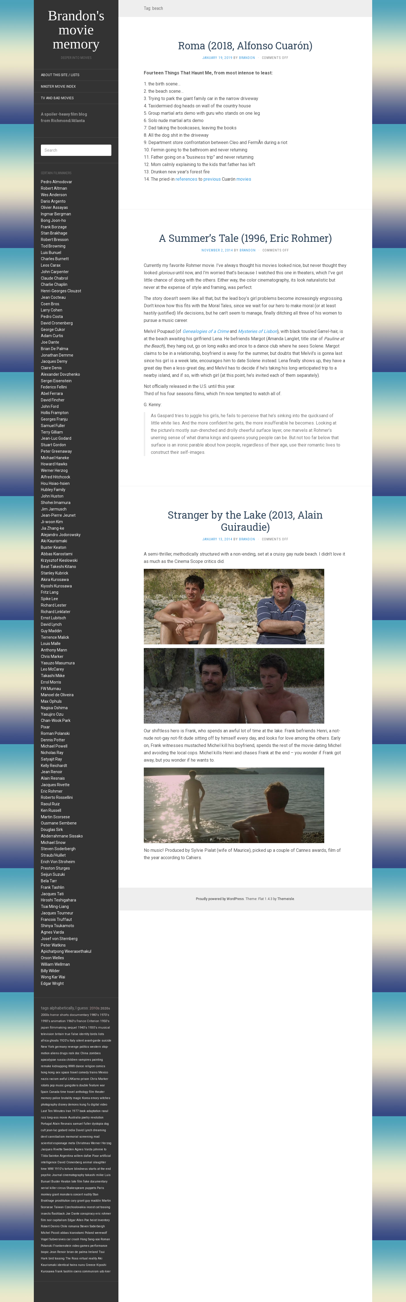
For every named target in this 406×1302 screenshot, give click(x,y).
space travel (69, 1072)
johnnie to (99, 1149)
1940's (82, 1027)
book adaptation (90, 1111)
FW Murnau (51, 688)
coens (77, 1271)
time (44, 1169)
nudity (88, 1194)
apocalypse (48, 1060)
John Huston (52, 496)
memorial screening (79, 1137)
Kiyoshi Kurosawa (56, 586)
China (84, 1053)
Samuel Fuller (53, 425)
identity (84, 1034)
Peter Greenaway (56, 451)
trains (94, 1072)
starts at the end (100, 1169)
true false (71, 1034)
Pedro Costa (52, 316)
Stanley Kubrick (54, 573)
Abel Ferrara (52, 393)
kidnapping (59, 1066)
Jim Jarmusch (54, 509)
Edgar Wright (52, 983)
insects (46, 1213)
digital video (99, 1104)
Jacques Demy (54, 361)
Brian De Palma (54, 348)
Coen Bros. (50, 304)
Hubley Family (53, 489)
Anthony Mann (54, 650)
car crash (73, 1239)
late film (76, 1181)
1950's (104, 1021)
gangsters (71, 1085)
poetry (85, 1117)
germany (61, 1047)
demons (73, 1104)
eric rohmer (103, 1213)
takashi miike (94, 1175)
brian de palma (77, 1252)
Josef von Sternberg (59, 938)
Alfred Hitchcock (55, 477)
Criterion (93, 1021)
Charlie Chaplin (54, 284)
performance (98, 1246)
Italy (72, 1040)
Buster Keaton (53, 547)
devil (44, 1137)
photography (49, 1104)
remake (46, 1066)
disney (62, 1104)
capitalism (60, 1220)
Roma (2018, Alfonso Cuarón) (245, 45)
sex (58, 1072)
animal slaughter (94, 1162)
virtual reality (88, 1258)
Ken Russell (51, 810)
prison (85, 1079)
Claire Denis (51, 368)
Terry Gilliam (52, 432)
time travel (67, 1092)
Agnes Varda (52, 932)
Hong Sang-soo (90, 1239)
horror (54, 1015)
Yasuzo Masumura (58, 663)
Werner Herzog (54, 470)
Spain (44, 1092)
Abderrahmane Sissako (62, 836)
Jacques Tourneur (57, 913)
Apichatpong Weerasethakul (66, 951)
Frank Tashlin (52, 887)
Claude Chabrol (54, 278)
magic (77, 1098)
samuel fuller (82, 1124)
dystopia (97, 1124)
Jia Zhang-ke (52, 528)
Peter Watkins (53, 945)
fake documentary (95, 1181)
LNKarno (74, 1079)
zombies (95, 1053)
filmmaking (58, 1027)
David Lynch (51, 624)
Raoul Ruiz (50, 804)
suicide (106, 1040)
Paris (100, 1188)
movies (244, 179)
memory (46, 1098)
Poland (89, 1233)
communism (90, 1271)
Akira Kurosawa (55, 579)
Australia (74, 1117)
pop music (57, 1085)
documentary (79, 1015)
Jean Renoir (51, 772)
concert (78, 1194)
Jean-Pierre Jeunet (58, 515)
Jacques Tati (52, 894)
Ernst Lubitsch (53, 618)
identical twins (67, 1265)
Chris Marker (52, 656)
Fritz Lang (49, 592)
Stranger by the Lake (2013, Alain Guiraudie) (245, 521)
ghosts (54, 1040)
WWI (51, 1169)
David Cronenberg (57, 323)
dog (106, 1124)
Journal (57, 1175)
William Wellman (55, 964)
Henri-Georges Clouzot (61, 291)
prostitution (62, 1200)
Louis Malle (51, 643)
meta (71, 1143)
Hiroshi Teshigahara (58, 900)
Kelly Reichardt (54, 765)
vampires (84, 1060)
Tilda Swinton (50, 1156)
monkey (46, 1194)
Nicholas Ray (52, 752)
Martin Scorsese (55, 817)
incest (91, 1207)
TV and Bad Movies (57, 98)
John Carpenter (55, 271)
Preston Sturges (55, 868)
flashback (58, 1213)
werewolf (101, 1233)
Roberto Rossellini (57, 797)
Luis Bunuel (51, 252)
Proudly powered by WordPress (220, 899)
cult (43, 1130)
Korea (86, 1098)
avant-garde (93, 1040)
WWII (71, 1066)
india (71, 1130)
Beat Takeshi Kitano (58, 566)
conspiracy (87, 1213)
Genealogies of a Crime (205, 331)
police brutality (62, 1098)
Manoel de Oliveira (57, 695)
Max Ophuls (51, 701)
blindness (81, 1169)
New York (47, 1047)
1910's (59, 1169)
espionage (60, 1143)
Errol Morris (51, 682)
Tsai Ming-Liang (55, 906)
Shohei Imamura (55, 502)
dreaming (99, 1130)
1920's (64, 1040)
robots (45, 1085)
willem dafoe (82, 1156)
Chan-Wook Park (55, 720)
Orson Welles (52, 958)
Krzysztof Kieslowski (59, 560)
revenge (73, 1047)
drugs (64, 1053)
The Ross (71, 1258)
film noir (46, 1220)
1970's (104, 1015)
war (102, 1085)
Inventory (104, 1220)
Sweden (68, 1149)
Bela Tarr (49, 881)
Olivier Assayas (54, 207)
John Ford (50, 406)
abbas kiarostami (72, 1233)
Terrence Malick (55, 637)
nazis (44, 1079)
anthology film (85, 1092)
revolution (97, 1117)
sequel (72, 1027)
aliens (54, 1053)
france (81, 1021)
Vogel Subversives (53, 1239)
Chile (63, 1226)
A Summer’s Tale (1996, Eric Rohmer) (245, 238)
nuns (81, 1265)
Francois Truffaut (56, 919)
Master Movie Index (58, 87)
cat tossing (103, 1207)
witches (105, 1098)
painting (97, 1060)
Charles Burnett (55, 259)
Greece (91, 1265)
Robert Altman (54, 188)
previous (212, 179)
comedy (84, 1072)
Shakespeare (75, 1188)
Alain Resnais (53, 778)
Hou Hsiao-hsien (55, 483)
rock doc (74, 1053)
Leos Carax (51, 265)
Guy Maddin (51, 631)
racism (54, 1079)
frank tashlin (64, 1271)
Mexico (103, 1072)
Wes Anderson (54, 195)
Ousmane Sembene (59, 823)
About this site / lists (60, 75)
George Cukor (53, 329)
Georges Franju (54, 419)
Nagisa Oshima (54, 708)
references (186, 179)
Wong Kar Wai (53, 977)
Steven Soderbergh (58, 848)
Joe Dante (50, 342)
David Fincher (53, 400)
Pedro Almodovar (56, 182)
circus (62, 1188)
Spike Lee (49, 598)
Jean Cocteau (53, 297)
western (95, 1047)
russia (61, 1060)
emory (95, 1098)
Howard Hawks (54, 464)
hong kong (48, 1072)
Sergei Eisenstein (56, 381)
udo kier (105, 1271)
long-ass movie (57, 1117)
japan (45, 1027)
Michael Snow (53, 842)
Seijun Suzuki (53, 874)
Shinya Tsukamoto (57, 925)
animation (58, 1021)
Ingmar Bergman (56, 214)
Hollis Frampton (55, 412)
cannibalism (56, 1137)
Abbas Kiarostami (56, 554)
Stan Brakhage (54, 233)
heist (93, 1220)
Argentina (66, 1156)
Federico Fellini (54, 387)
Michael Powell (54, 746)
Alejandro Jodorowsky (61, 534)
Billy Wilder (50, 971)
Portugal (46, 1124)
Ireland (93, 1252)
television (47, 1034)
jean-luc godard (57, 1130)
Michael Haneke (55, 458)
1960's (71, 1021)
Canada (54, 1092)
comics (100, 1066)
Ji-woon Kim (52, 522)
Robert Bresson (55, 239)
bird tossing (56, 1258)
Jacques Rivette (55, 784)
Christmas (83, 1143)
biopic (45, 1252)
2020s (105, 1008)
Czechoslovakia (75, 1207)
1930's (92, 1027)
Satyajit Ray (51, 759)
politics (84, 1047)
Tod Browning (53, 246)
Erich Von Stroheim (58, 861)
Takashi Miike (53, 675)
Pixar (45, 727)
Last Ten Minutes (53, 1111)
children (72, 1060)
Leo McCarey (52, 669)
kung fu (85, 1104)
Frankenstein (62, 1246)
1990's (45, 1021)
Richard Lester (54, 605)
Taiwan (59, 1207)
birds (93, 1034)
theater (100, 1092)
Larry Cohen (51, 310)
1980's (94, 1015)
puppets (90, 1188)
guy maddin (93, 1200)
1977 (75, 1111)
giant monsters (62, 1194)
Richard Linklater (55, 611)
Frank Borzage (54, 227)
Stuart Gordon (53, 445)
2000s (45, 1015)
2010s (95, 1008)
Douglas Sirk (52, 829)
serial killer (49, 1188)
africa (45, 1040)
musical (104, 1027)
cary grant (77, 1200)
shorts (64, 1015)
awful (63, 1079)
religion (90, 1066)
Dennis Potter (53, 740)
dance (80, 1066)
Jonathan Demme (57, 355)
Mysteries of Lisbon (257, 331)
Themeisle (285, 899)
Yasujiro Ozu (52, 714)
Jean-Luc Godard (56, 438)
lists (101, 1034)
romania (73, 1226)
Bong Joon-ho (53, 220)
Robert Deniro (50, 1226)
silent (80, 1040)
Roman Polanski (55, 733)
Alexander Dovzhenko (60, 374)
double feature (89, 1085)
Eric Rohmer (52, 791)
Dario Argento (53, 201)
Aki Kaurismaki (54, 541)
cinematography (73, 1175)
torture (69, 1169)
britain (59, 1034)
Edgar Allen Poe (78, 1220)
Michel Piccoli (50, 1233)
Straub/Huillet (53, 855)
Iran (68, 1111)
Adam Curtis (52, 335)
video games (80, 1246)
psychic (46, 1175)
